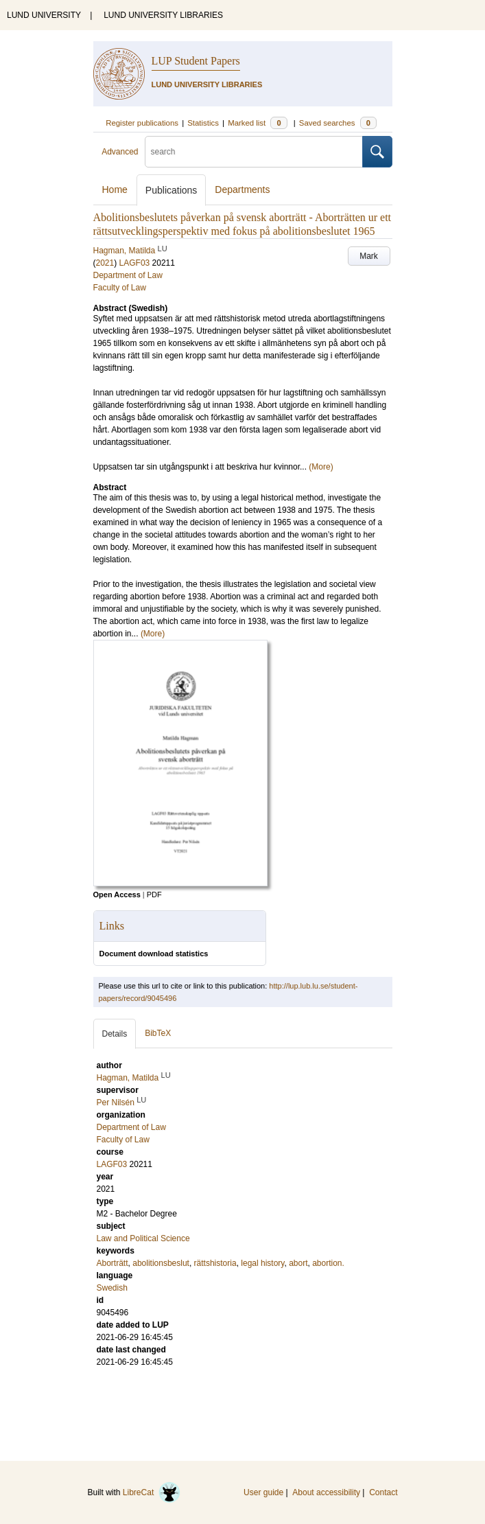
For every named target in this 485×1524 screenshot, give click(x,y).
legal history (262, 1263)
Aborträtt (112, 1263)
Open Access (117, 894)
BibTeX (158, 1033)
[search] (254, 152)
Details (115, 1034)
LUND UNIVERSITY (44, 15)
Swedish (112, 1288)
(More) (321, 467)
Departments (242, 189)
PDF (154, 894)
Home (115, 189)
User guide (263, 1492)
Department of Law (128, 275)
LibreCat (151, 1492)
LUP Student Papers (196, 61)
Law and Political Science (143, 1238)
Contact (383, 1492)
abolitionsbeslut (160, 1263)
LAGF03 (134, 263)
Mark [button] (368, 256)
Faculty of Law (119, 287)
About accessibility (326, 1492)
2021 (105, 263)
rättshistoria (215, 1263)
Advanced (120, 152)
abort (298, 1263)
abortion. (328, 1263)
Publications (171, 190)
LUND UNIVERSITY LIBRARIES (163, 15)
